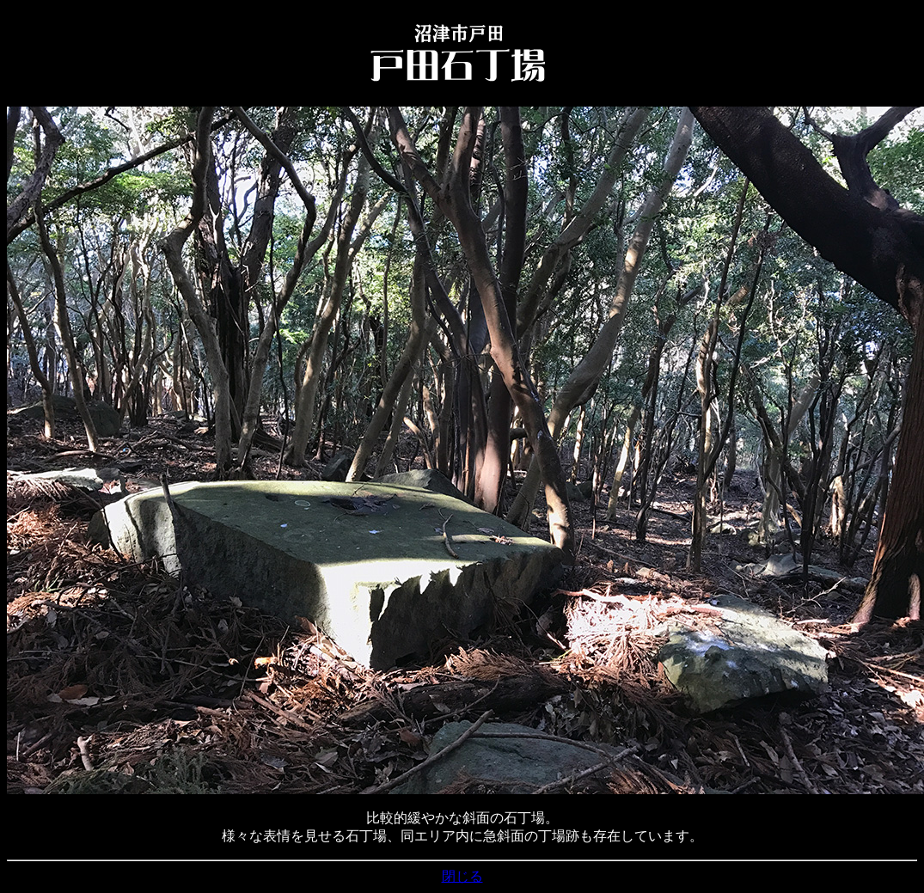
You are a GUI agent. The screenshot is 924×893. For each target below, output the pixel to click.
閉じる (462, 876)
